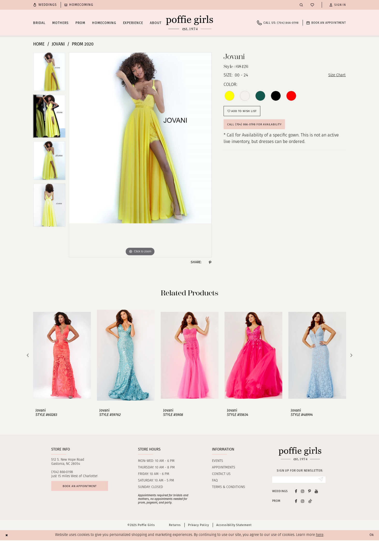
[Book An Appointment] (326, 22)
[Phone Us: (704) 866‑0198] (278, 22)
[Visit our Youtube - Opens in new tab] (316, 491)
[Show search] (301, 4)
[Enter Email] (299, 480)
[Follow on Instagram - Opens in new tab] (303, 501)
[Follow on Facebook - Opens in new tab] (296, 501)
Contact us (221, 474)
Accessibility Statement (234, 525)
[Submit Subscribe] (320, 480)
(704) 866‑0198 (62, 472)
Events (217, 461)
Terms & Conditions (228, 487)
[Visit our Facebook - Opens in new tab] (296, 491)
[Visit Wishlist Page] (312, 5)
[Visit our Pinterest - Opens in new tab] (309, 491)
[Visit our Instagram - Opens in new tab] (303, 491)
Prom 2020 (83, 44)
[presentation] (62, 355)
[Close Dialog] (7, 536)
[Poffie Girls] (189, 22)
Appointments (223, 467)
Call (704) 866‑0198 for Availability (257, 127)
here (319, 536)
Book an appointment (83, 487)
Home (39, 44)
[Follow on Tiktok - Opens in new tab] (310, 501)
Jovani (58, 44)
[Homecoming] (79, 5)
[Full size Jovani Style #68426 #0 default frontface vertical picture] (140, 155)
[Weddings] (45, 5)
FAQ (215, 480)
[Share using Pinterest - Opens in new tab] (210, 262)
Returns (175, 525)
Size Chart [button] (336, 75)
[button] (338, 5)
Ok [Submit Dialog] (371, 536)
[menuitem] (45, 5)
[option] (49, 73)
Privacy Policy (198, 525)
